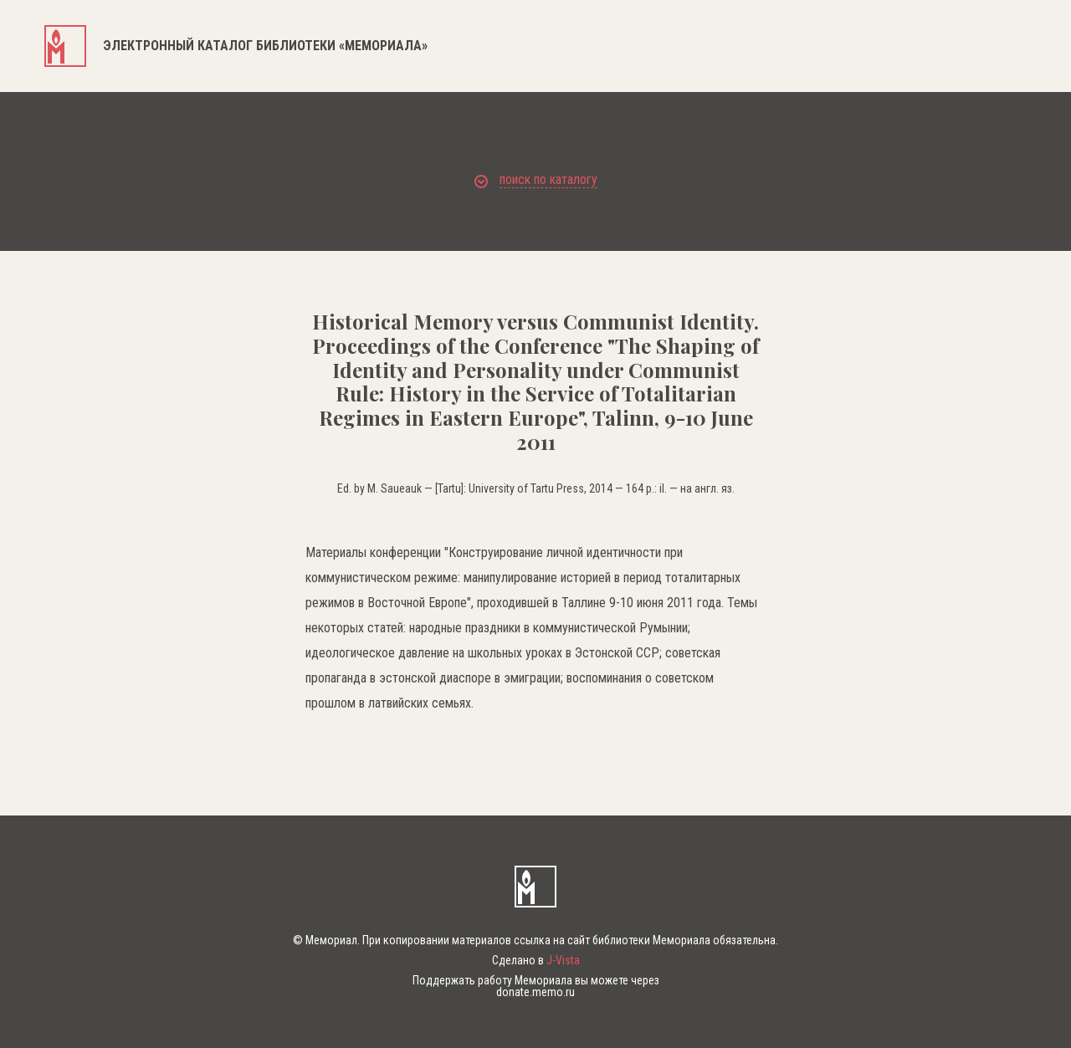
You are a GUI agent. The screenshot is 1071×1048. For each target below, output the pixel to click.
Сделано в (536, 960)
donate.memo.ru (535, 992)
